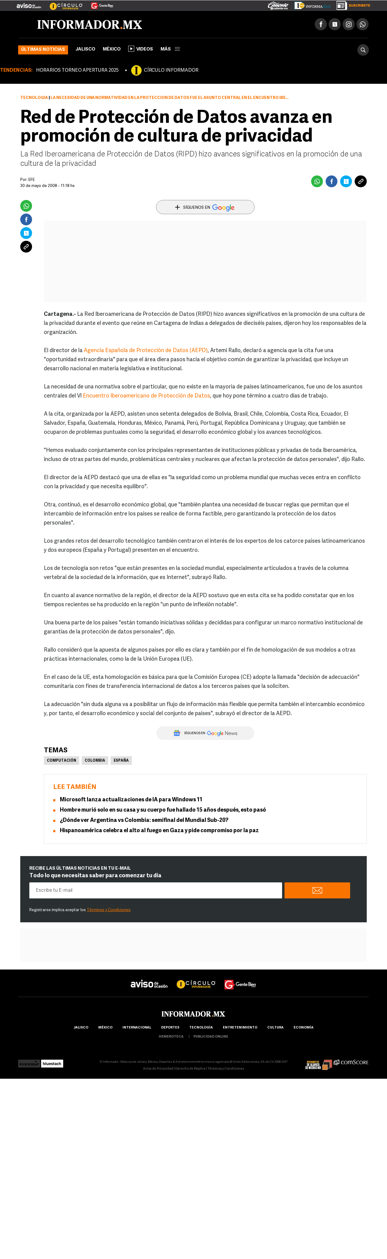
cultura (275, 1027)
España (121, 761)
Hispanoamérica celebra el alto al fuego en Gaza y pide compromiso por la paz (159, 831)
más (170, 49)
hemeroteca (171, 1036)
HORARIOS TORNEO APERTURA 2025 (77, 70)
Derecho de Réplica (190, 1069)
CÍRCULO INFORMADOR (171, 70)
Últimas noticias (43, 49)
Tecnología (34, 98)
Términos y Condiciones (109, 910)
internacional (136, 1027)
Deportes (170, 1027)
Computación (61, 761)
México (112, 49)
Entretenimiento (240, 1027)
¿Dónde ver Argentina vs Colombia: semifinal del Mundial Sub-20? (144, 820)
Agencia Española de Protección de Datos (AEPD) (146, 351)
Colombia (95, 761)
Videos (140, 49)
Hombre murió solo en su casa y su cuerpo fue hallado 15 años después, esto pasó (163, 810)
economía (304, 1027)
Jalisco (85, 49)
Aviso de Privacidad (158, 1069)
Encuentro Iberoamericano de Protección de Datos (146, 396)
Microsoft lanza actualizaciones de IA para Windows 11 (131, 800)
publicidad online (211, 1036)
